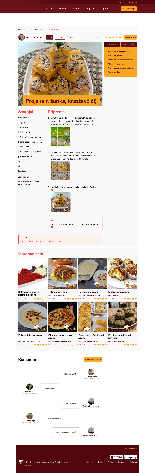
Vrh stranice (129, 449)
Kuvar (49, 8)
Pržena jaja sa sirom (32, 324)
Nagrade (104, 8)
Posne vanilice (114, 72)
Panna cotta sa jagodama (119, 52)
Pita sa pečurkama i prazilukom (120, 68)
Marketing (58, 462)
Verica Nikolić (91, 377)
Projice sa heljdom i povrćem (122, 324)
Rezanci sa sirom (92, 279)
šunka (34, 241)
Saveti (75, 8)
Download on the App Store (116, 457)
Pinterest (133, 462)
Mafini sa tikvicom (122, 279)
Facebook (89, 462)
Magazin (89, 8)
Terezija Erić (29, 391)
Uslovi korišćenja (48, 462)
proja (44, 241)
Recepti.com (30, 8)
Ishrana (62, 8)
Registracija (122, 2)
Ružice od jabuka (115, 56)
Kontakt (65, 462)
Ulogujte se (133, 2)
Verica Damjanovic (91, 406)
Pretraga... (115, 8)
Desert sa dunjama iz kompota (120, 60)
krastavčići (56, 241)
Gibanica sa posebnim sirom (62, 324)
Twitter (100, 462)
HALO (32, 466)
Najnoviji (112, 44)
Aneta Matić (36, 37)
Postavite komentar (93, 359)
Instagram (121, 462)
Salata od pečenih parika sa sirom (32, 279)
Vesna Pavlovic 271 (91, 435)
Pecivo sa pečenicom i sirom (92, 324)
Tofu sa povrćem (62, 279)
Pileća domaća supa (116, 64)
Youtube (111, 462)
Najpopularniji (128, 44)
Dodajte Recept (128, 9)
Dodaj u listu (130, 37)
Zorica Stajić (29, 421)
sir (25, 241)
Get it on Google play (130, 457)
